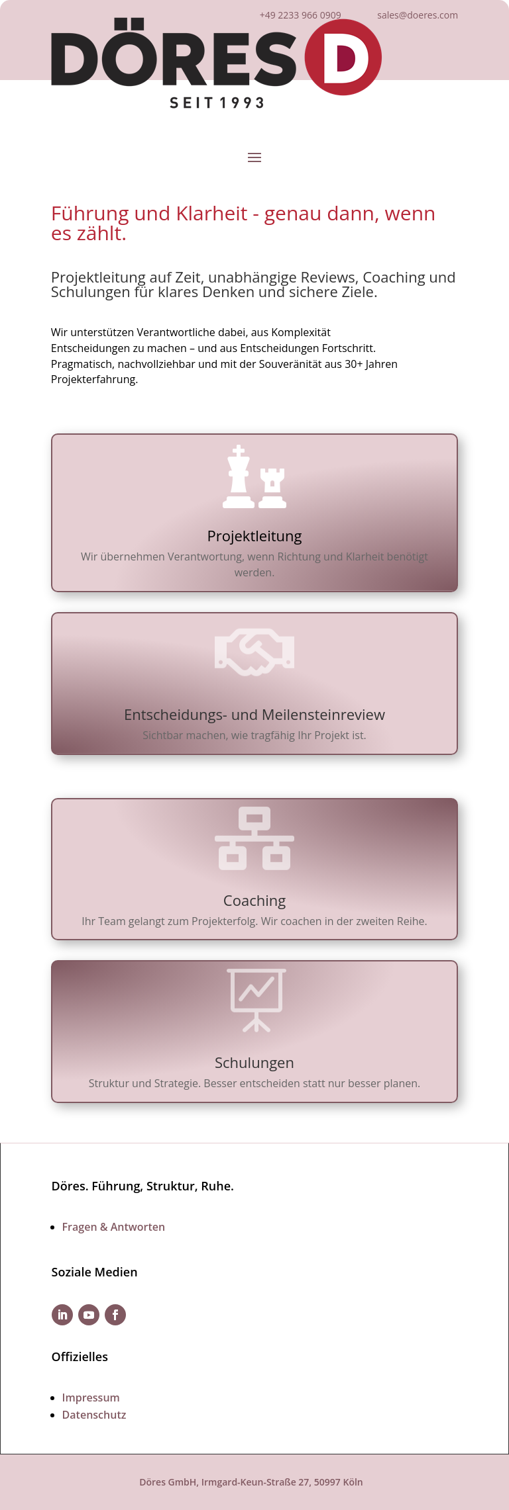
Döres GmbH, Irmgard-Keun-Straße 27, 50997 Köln (251, 1482)
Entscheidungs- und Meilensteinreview (254, 714)
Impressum (91, 1397)
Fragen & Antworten (114, 1227)
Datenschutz (94, 1414)
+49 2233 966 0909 (300, 15)
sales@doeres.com (417, 15)
